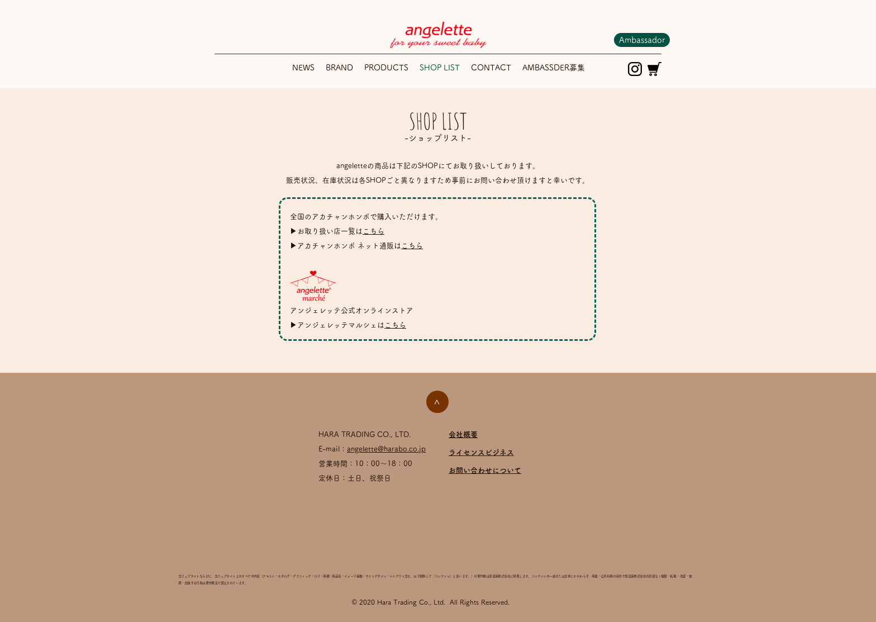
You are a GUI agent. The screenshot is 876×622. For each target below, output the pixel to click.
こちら (373, 231)
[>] (437, 402)
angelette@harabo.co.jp (386, 449)
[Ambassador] (642, 40)
